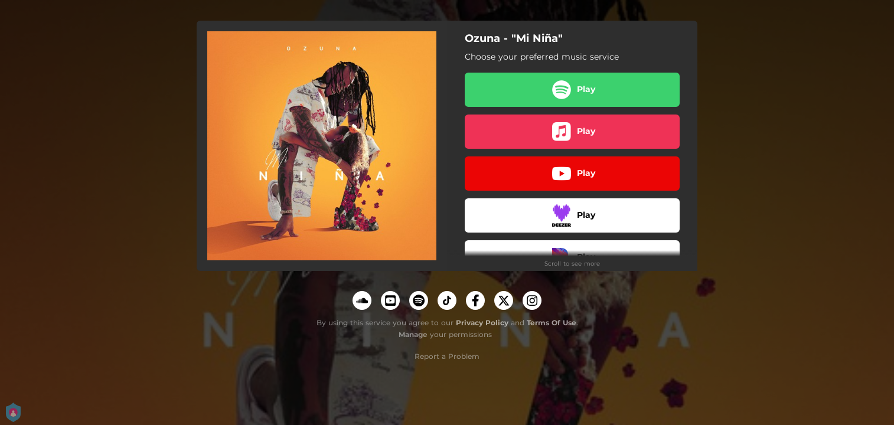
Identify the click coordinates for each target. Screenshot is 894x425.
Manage (413, 334)
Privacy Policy (482, 322)
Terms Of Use (551, 322)
